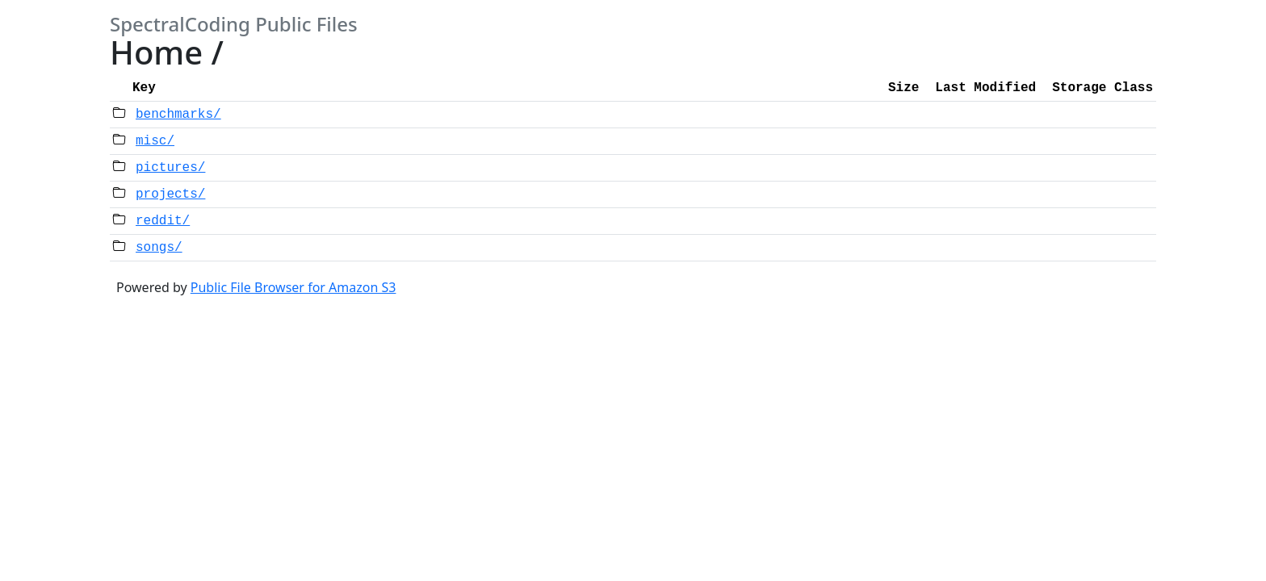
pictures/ (170, 168)
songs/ (159, 247)
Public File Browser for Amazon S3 (293, 287)
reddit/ (163, 221)
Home (156, 52)
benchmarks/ (178, 114)
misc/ (155, 141)
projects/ (170, 194)
